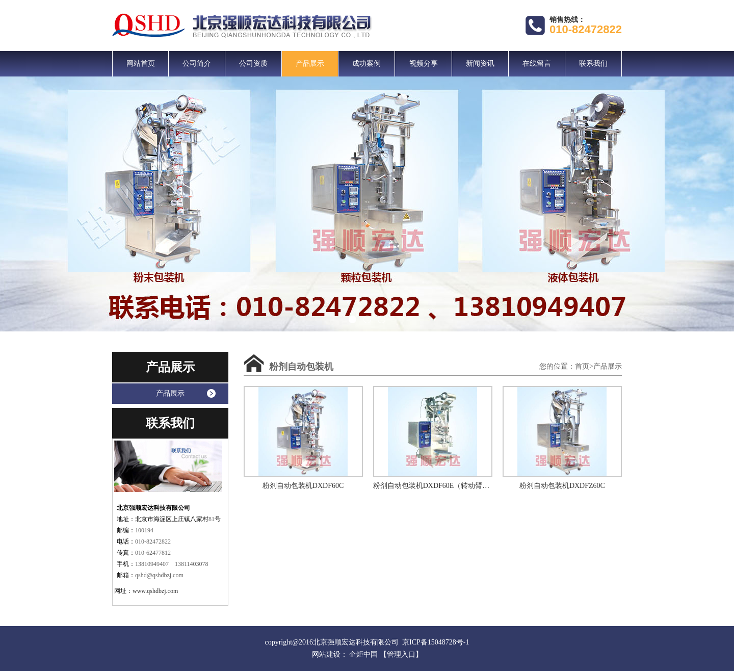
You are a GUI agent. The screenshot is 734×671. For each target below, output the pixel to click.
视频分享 (423, 63)
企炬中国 (363, 654)
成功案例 (366, 63)
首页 (582, 366)
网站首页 (140, 63)
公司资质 (253, 63)
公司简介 (196, 63)
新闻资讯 (480, 63)
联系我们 (593, 63)
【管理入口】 (401, 654)
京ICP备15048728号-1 (435, 642)
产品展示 (310, 63)
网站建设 (326, 654)
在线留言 (536, 63)
